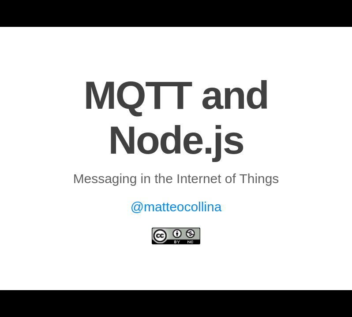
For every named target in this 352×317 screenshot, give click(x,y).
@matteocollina (176, 206)
